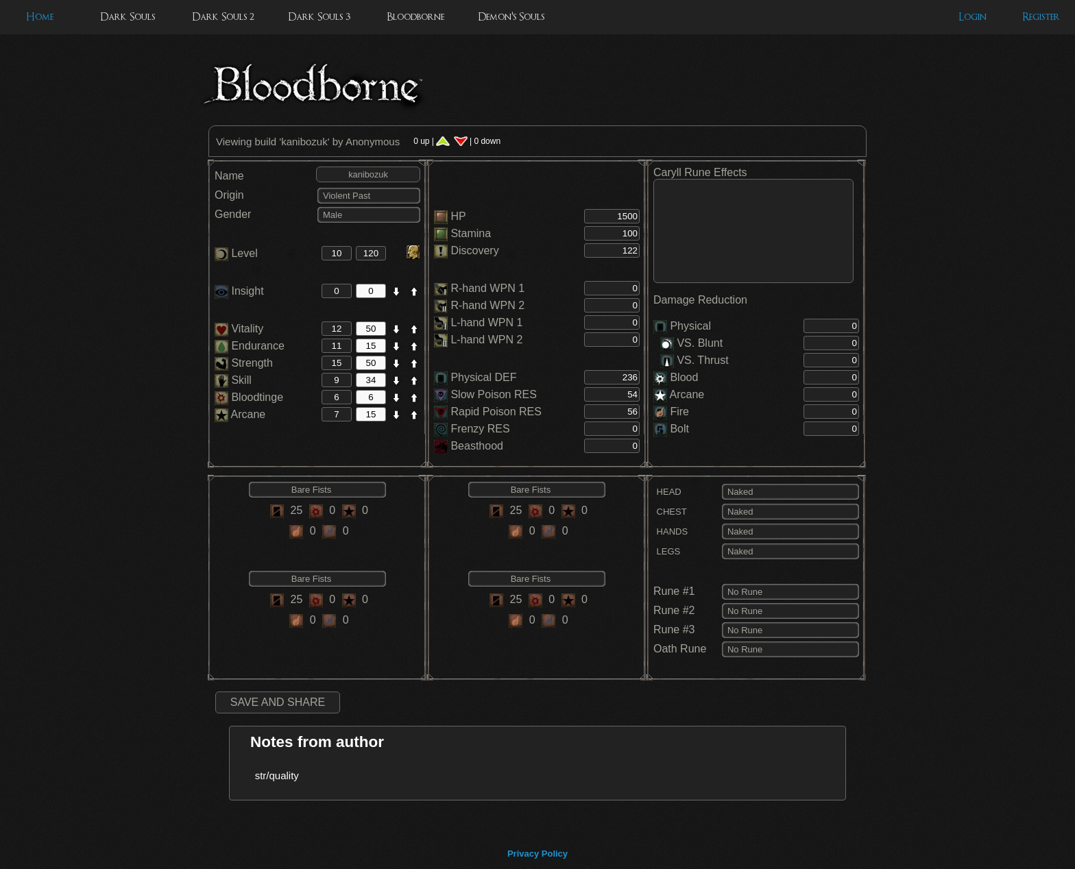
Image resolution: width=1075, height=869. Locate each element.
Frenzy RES (479, 428)
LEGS (666, 551)
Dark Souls (127, 17)
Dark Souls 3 (319, 17)
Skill (233, 380)
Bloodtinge (249, 397)
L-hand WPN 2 (486, 339)
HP (458, 216)
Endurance (250, 346)
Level (236, 253)
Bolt (679, 428)
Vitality (239, 328)
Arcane (240, 414)
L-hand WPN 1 (486, 322)
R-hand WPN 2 (487, 305)
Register (1041, 17)
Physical (690, 326)
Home (39, 17)
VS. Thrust (694, 360)
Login (972, 17)
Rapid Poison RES (496, 411)
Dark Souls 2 (223, 17)
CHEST (670, 511)
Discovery (474, 250)
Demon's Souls (511, 17)
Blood (684, 377)
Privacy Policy (537, 853)
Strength (244, 363)
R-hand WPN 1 (487, 288)
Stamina (470, 233)
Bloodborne (415, 17)
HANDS (670, 531)
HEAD (667, 492)
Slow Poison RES (493, 394)
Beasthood (476, 446)
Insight (239, 291)
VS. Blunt (691, 343)
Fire (679, 411)
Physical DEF (483, 377)
